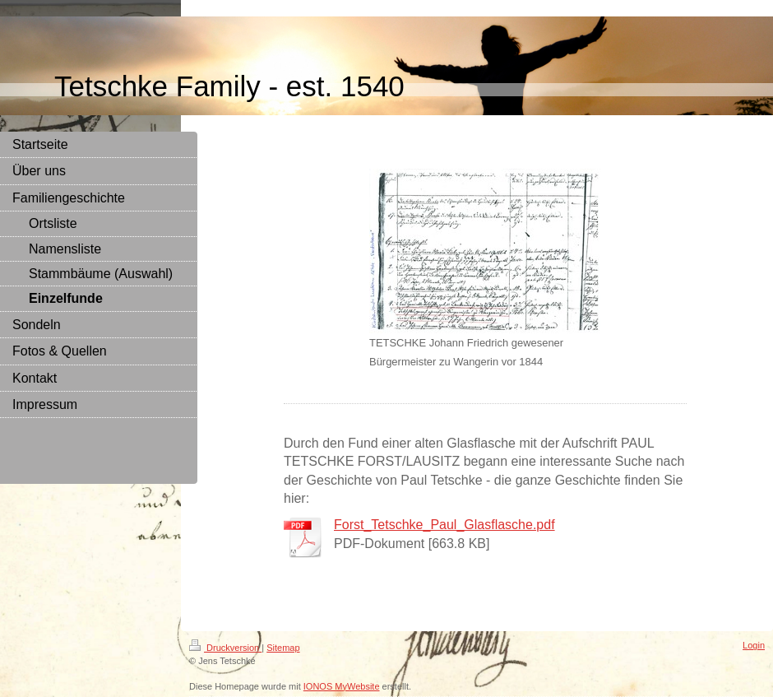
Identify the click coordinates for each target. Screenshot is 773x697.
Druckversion (225, 648)
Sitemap (282, 648)
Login (754, 645)
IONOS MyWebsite (341, 686)
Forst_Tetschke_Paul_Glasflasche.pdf (444, 525)
